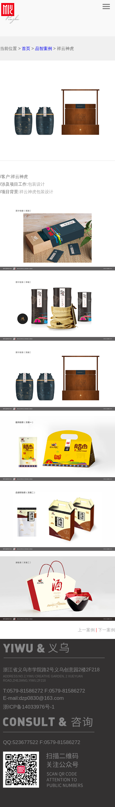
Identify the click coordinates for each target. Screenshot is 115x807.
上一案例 (86, 629)
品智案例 (43, 48)
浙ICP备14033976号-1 (28, 707)
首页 (26, 48)
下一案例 (106, 629)
